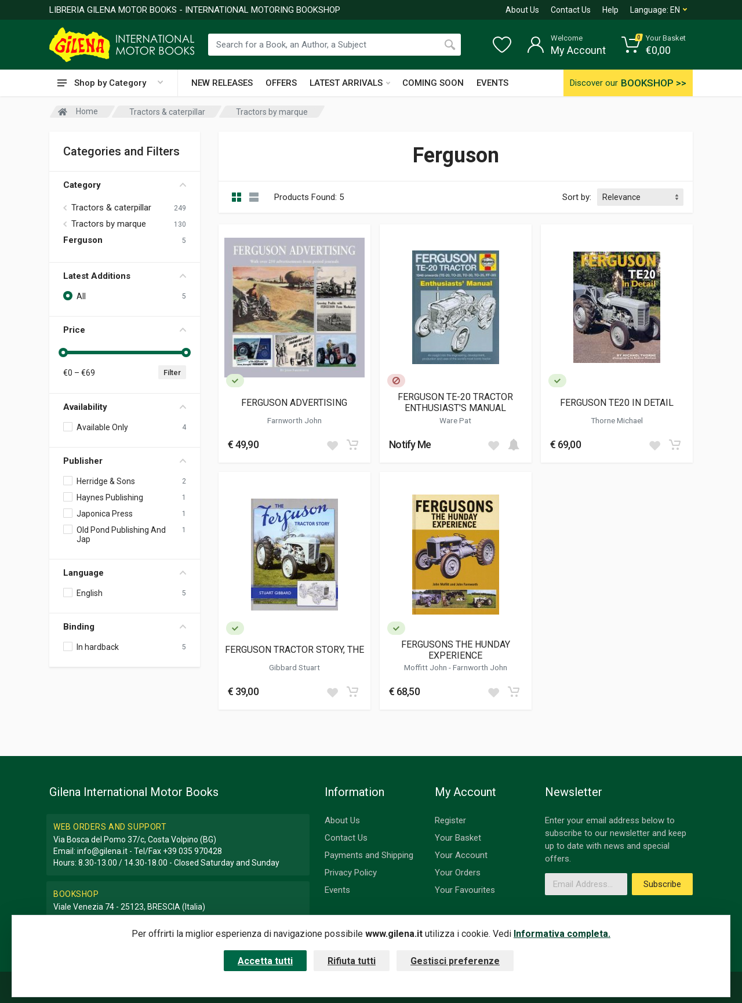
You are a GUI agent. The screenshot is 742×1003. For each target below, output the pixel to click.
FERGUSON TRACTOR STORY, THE (294, 649)
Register (450, 820)
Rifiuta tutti (352, 960)
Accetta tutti (265, 960)
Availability (124, 407)
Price (124, 330)
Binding (124, 627)
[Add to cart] (352, 444)
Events (337, 890)
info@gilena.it (102, 851)
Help (610, 10)
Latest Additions (124, 276)
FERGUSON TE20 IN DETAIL (617, 402)
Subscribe (662, 884)
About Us (522, 10)
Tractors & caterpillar (111, 207)
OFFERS (281, 83)
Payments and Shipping (369, 855)
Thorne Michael (617, 420)
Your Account (461, 855)
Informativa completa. (562, 933)
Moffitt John (426, 667)
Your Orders (458, 872)
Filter (172, 372)
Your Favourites (465, 890)
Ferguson (83, 240)
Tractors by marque (108, 224)
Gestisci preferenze (455, 960)
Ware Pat (455, 420)
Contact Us (571, 10)
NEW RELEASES (222, 83)
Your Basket (458, 838)
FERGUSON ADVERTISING (294, 402)
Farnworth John (294, 420)
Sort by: (576, 197)
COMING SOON (433, 83)
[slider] (63, 352)
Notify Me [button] (410, 444)
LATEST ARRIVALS (350, 83)
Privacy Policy (351, 872)
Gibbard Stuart (294, 667)
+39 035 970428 (192, 851)
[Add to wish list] (332, 445)
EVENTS (492, 83)
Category (124, 185)
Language (124, 573)
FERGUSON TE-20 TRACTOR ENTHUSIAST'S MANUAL (455, 402)
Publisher (124, 461)
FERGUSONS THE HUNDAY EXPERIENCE (455, 650)
